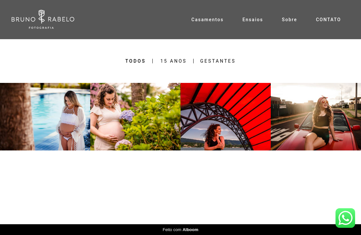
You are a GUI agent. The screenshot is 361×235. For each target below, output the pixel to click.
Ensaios (252, 19)
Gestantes (218, 61)
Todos (135, 61)
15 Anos (173, 61)
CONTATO (328, 19)
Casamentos (207, 19)
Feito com (180, 229)
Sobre (289, 19)
